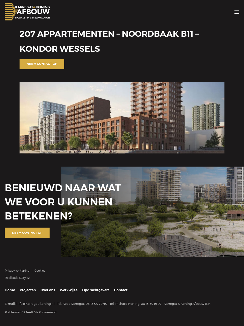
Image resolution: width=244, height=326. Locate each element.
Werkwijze (68, 290)
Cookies (40, 270)
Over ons (48, 290)
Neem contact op (42, 64)
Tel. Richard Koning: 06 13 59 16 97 (135, 304)
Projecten (28, 290)
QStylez (24, 278)
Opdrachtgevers (95, 290)
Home (10, 290)
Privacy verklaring (17, 270)
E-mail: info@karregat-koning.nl (30, 304)
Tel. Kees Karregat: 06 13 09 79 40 (82, 304)
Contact (120, 290)
